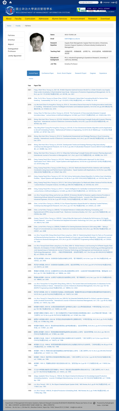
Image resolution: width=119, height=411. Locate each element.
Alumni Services (59, 18)
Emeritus (11, 40)
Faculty (18, 18)
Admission (44, 18)
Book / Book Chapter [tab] (64, 73)
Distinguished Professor (13, 50)
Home (9, 26)
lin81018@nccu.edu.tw (72, 39)
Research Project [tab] (80, 73)
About (8, 18)
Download (105, 18)
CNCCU (100, 8)
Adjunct (11, 44)
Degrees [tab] (93, 73)
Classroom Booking (100, 11)
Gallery (89, 11)
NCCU (95, 8)
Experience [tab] (103, 73)
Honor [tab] (31, 78)
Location (111, 11)
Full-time (11, 35)
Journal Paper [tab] (33, 73)
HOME (89, 8)
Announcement (78, 18)
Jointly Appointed (14, 56)
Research (92, 18)
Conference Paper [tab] (48, 73)
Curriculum (30, 18)
